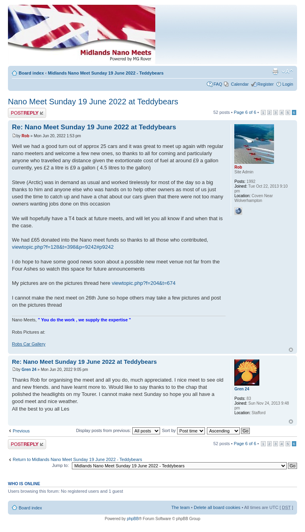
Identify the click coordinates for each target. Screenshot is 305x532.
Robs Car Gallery (28, 344)
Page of (245, 112)
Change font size (287, 71)
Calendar (240, 84)
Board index (31, 73)
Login (287, 84)
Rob (25, 136)
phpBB (133, 519)
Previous (21, 430)
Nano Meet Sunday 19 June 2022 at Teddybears (93, 101)
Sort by (183, 430)
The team (181, 507)
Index (110, 36)
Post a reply (27, 113)
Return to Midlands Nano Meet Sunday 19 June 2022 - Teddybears (77, 459)
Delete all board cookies (217, 507)
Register (265, 84)
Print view (275, 71)
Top (291, 350)
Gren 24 (28, 369)
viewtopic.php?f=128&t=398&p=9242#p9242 (63, 247)
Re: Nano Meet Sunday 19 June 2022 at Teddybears (94, 127)
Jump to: (60, 465)
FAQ (217, 84)
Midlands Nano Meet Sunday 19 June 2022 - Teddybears (105, 73)
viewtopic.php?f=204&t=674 (143, 283)
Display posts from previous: (118, 430)
